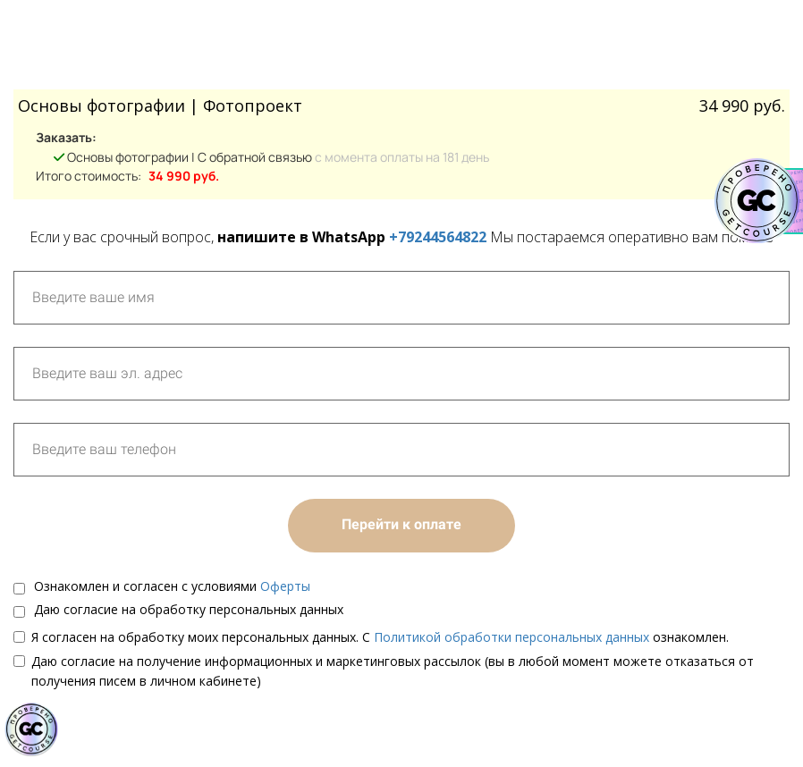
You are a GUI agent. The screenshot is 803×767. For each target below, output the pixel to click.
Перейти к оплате (401, 524)
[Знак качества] (31, 729)
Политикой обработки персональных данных (511, 636)
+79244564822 (437, 237)
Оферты (285, 585)
